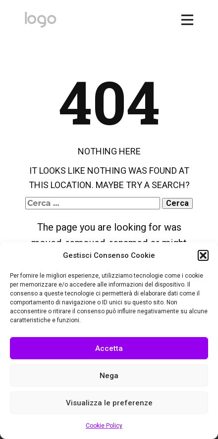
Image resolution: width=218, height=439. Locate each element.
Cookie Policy (104, 425)
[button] (203, 255)
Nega (109, 375)
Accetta (109, 348)
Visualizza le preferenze (109, 402)
